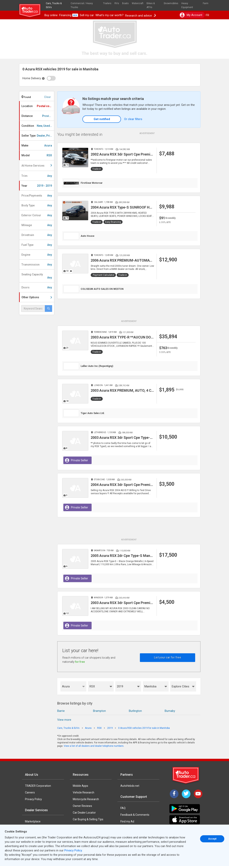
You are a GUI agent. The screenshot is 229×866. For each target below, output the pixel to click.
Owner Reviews (82, 805)
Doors (36, 287)
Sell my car (87, 15)
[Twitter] (186, 794)
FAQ (123, 808)
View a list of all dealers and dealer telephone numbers (94, 746)
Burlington (135, 711)
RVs (116, 3)
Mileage (36, 225)
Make (36, 145)
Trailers (107, 3)
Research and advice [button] (140, 15)
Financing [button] (68, 15)
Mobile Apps (80, 785)
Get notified (102, 119)
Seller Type (37, 135)
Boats (125, 3)
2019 (120, 686)
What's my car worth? (109, 15)
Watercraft (137, 3)
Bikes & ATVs (151, 5)
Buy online (51, 15)
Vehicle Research (83, 792)
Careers (30, 792)
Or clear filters (133, 119)
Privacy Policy (33, 799)
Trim (36, 175)
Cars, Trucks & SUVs (54, 5)
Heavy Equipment (187, 5)
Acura (66, 686)
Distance (37, 115)
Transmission (36, 264)
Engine (36, 254)
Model (36, 155)
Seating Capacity (36, 276)
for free (80, 661)
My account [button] (191, 15)
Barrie (61, 711)
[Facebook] (174, 794)
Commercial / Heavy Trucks (82, 5)
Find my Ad (127, 821)
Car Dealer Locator (84, 812)
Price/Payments (36, 195)
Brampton (99, 711)
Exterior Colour (36, 215)
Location (37, 106)
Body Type (36, 205)
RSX (92, 686)
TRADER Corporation (38, 785)
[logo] (31, 9)
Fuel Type (36, 244)
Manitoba (150, 686)
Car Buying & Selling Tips (88, 819)
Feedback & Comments (134, 814)
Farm (205, 3)
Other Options (36, 297)
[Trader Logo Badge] (186, 775)
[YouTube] (198, 794)
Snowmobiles (171, 3)
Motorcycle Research (86, 799)
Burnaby (170, 711)
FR (207, 15)
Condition (37, 125)
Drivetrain (36, 235)
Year (36, 185)
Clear (47, 97)
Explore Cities (180, 686)
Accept (212, 838)
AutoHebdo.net (129, 785)
